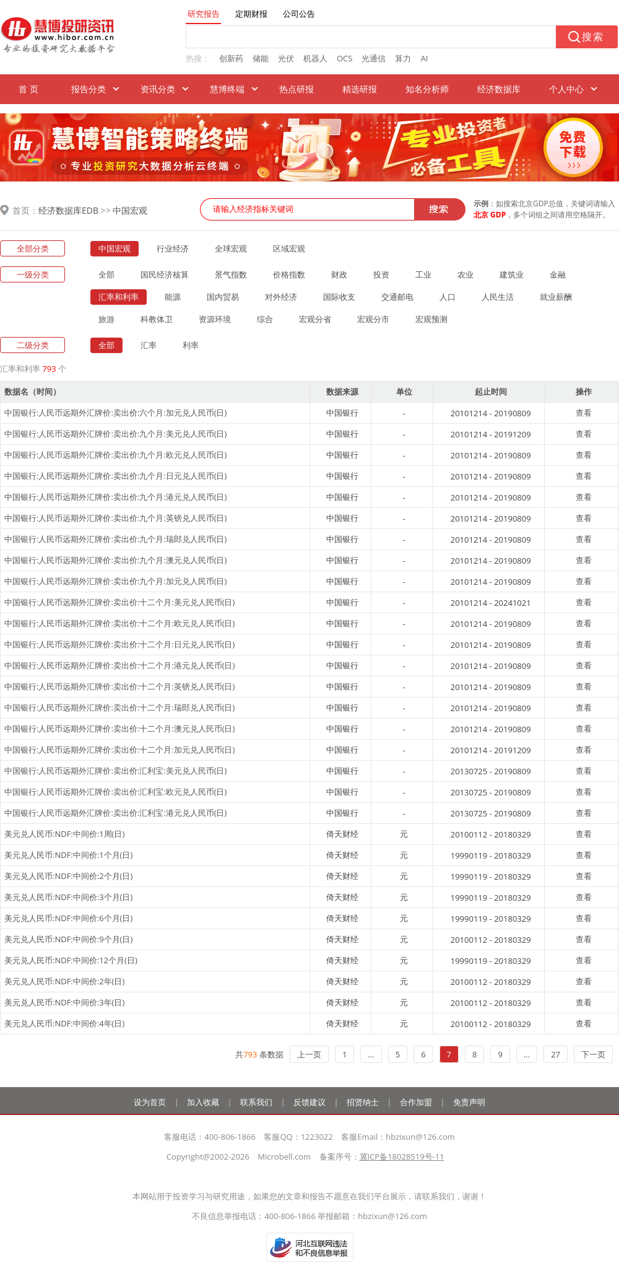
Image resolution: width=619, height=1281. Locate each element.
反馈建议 (309, 1102)
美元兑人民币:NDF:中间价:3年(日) (64, 1002)
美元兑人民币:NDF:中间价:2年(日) (64, 981)
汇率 (149, 345)
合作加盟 (416, 1102)
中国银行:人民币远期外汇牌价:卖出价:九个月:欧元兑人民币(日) (115, 454)
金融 (558, 274)
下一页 (593, 1054)
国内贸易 (223, 296)
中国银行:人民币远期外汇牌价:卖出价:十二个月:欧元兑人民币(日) (119, 623)
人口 (447, 296)
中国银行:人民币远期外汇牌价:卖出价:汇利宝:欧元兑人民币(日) (115, 791)
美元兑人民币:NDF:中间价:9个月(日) (68, 939)
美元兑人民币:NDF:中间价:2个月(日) (68, 875)
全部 (106, 274)
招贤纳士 (363, 1102)
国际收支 (339, 296)
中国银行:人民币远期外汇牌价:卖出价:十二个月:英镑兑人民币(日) (119, 686)
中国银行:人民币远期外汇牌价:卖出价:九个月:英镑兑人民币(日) (115, 517)
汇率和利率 (118, 296)
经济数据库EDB (68, 210)
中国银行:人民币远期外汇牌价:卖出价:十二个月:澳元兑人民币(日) (119, 728)
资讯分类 (158, 89)
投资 (381, 274)
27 (555, 1054)
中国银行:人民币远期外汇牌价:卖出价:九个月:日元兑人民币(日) (115, 475)
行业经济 (173, 248)
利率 (191, 345)
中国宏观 (130, 210)
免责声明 (469, 1102)
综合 (265, 319)
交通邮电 (397, 296)
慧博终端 (227, 89)
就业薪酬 (556, 296)
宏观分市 (373, 319)
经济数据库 (499, 89)
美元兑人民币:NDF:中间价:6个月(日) (68, 918)
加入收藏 (203, 1102)
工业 (423, 274)
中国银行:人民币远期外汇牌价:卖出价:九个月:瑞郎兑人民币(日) (115, 538)
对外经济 (281, 296)
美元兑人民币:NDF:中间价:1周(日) (64, 833)
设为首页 (150, 1102)
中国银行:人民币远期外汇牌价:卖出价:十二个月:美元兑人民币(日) (119, 602)
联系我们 (256, 1102)
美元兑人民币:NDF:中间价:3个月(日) (68, 897)
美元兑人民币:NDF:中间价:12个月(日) (70, 960)
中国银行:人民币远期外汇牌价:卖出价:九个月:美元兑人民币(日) (115, 433)
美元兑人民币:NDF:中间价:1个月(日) (68, 854)
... (371, 1054)
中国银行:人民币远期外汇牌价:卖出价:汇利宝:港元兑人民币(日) (115, 812)
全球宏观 (231, 248)
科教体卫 (157, 319)
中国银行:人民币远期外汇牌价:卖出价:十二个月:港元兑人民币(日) (119, 665)
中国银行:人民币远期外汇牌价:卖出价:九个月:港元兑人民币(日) (115, 496)
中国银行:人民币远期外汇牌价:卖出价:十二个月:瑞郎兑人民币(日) (119, 707)
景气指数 (231, 274)
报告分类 (88, 89)
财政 (339, 274)
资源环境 (215, 319)
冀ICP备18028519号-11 (402, 1156)
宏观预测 (431, 319)
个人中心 (566, 89)
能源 (173, 296)
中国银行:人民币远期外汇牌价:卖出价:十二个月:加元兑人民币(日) (119, 749)
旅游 (106, 319)
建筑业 (512, 274)
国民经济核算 (165, 274)
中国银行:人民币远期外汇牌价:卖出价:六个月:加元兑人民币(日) (115, 412)
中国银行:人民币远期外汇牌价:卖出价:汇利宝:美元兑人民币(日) (115, 770)
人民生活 (498, 296)
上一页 (309, 1054)
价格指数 (289, 274)
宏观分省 (315, 319)
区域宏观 (289, 248)
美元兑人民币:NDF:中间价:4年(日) (64, 1023)
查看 (584, 412)
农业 (465, 274)
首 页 (28, 89)
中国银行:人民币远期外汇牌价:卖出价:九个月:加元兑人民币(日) (115, 581)
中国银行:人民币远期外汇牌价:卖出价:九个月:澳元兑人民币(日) (115, 560)
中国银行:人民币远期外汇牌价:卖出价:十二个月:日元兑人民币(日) (119, 644)
